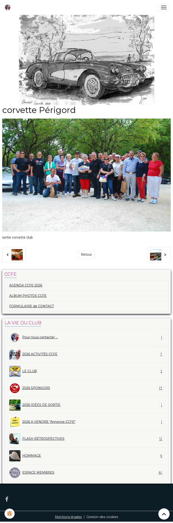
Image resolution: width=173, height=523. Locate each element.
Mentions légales (68, 517)
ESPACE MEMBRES (86, 472)
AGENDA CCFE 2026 (25, 285)
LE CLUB (86, 371)
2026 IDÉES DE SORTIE (86, 405)
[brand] (9, 7)
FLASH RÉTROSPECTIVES (86, 439)
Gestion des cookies (102, 517)
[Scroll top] (164, 514)
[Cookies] (10, 514)
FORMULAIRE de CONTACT (31, 306)
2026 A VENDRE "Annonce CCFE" (86, 422)
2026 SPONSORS (86, 388)
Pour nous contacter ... (86, 337)
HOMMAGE (86, 455)
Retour (86, 254)
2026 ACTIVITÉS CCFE (86, 354)
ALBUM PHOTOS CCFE (28, 296)
